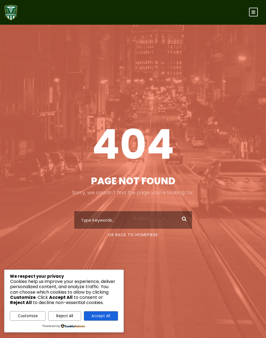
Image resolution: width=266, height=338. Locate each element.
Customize (28, 316)
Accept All (100, 316)
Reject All (64, 316)
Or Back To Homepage (133, 234)
